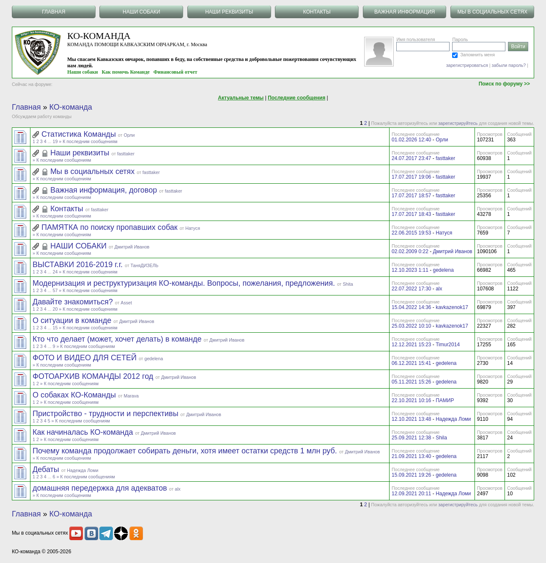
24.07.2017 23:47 (411, 158)
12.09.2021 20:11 (411, 494)
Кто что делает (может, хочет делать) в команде (118, 339)
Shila (441, 438)
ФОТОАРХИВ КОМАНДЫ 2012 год (94, 376)
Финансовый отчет (176, 72)
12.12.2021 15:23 (411, 345)
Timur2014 (448, 345)
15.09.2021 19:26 (411, 475)
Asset (126, 302)
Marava (131, 395)
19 (55, 141)
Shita (348, 284)
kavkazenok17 (452, 307)
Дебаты (47, 469)
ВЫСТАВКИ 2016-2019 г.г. (79, 264)
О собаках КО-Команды (75, 395)
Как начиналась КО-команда (84, 432)
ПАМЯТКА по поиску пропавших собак (110, 227)
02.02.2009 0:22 (410, 251)
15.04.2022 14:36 (411, 307)
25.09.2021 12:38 (411, 438)
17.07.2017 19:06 (411, 177)
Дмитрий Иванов (131, 246)
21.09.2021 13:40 (411, 456)
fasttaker (125, 153)
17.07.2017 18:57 (411, 196)
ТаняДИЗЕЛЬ (145, 265)
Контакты (67, 208)
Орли (128, 135)
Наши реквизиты (81, 153)
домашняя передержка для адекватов (101, 488)
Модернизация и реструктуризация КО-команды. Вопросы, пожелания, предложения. (185, 283)
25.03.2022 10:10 (411, 326)
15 (55, 327)
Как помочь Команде (126, 72)
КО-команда (70, 107)
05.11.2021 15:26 (411, 382)
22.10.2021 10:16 (411, 400)
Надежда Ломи (453, 419)
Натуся (192, 228)
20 (55, 309)
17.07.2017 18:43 (411, 214)
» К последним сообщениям (88, 141)
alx (439, 289)
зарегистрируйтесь (457, 123)
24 (55, 271)
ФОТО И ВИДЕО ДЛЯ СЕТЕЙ (86, 357)
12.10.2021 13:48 (411, 419)
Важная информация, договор (104, 190)
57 (55, 290)
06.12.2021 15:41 (411, 363)
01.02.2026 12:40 (411, 140)
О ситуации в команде (73, 320)
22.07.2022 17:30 (411, 289)
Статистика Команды (79, 134)
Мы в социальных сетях (93, 171)
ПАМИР (445, 400)
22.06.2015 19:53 (411, 233)
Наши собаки (82, 72)
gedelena (443, 270)
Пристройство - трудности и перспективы (107, 413)
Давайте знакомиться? (74, 302)
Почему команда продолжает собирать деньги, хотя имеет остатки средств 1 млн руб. (186, 451)
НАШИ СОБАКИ (79, 246)
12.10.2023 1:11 (410, 270)
